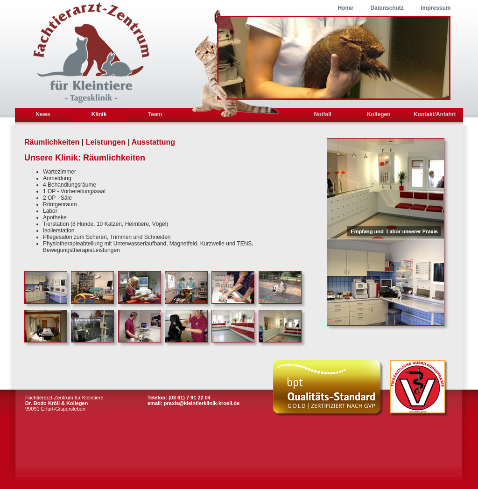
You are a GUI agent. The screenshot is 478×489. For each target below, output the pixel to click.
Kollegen (379, 114)
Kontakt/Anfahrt (435, 114)
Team (155, 114)
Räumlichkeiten (51, 142)
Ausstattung (153, 142)
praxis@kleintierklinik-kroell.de (201, 403)
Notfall (322, 114)
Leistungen (106, 142)
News (42, 114)
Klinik (99, 114)
